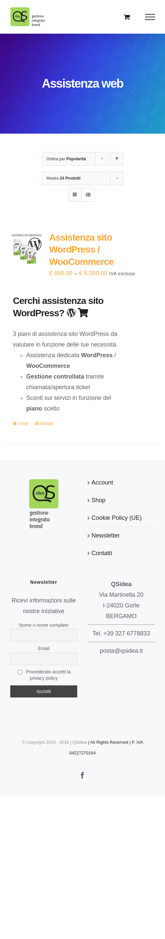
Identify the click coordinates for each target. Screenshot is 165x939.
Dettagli (46, 423)
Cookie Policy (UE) (116, 517)
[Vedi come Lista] (88, 194)
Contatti (101, 553)
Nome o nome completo (44, 625)
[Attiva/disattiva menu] (150, 17)
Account (102, 482)
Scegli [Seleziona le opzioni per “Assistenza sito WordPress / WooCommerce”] (23, 423)
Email (44, 648)
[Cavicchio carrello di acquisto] (127, 16)
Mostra (64, 178)
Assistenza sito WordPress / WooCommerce (81, 249)
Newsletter (105, 535)
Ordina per (66, 159)
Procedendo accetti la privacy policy (44, 675)
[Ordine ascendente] (116, 159)
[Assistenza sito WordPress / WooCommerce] (26, 248)
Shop (98, 500)
